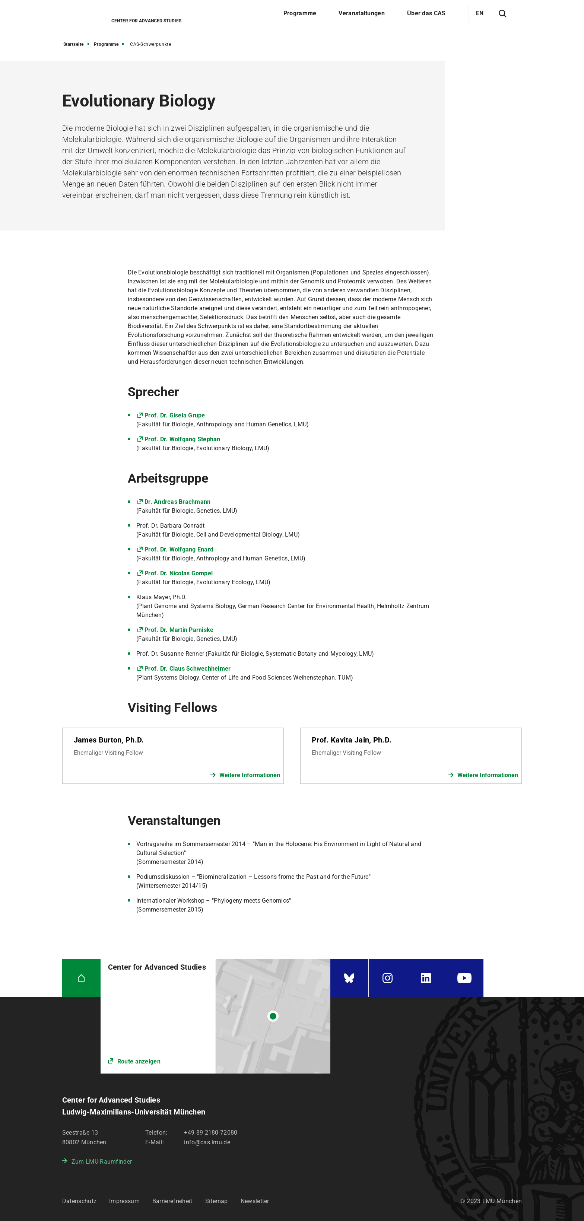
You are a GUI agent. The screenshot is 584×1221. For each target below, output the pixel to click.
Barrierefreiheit (172, 1201)
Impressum (124, 1201)
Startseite (73, 44)
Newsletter (255, 1201)
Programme (106, 44)
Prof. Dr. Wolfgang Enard (179, 549)
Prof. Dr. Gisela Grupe (175, 415)
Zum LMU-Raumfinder (102, 1161)
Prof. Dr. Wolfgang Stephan (182, 439)
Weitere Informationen (249, 775)
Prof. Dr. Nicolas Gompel (179, 573)
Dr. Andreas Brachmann (177, 501)
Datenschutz (79, 1201)
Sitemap (216, 1201)
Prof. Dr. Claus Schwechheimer (188, 668)
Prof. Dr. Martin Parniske (179, 629)
